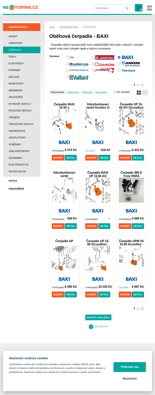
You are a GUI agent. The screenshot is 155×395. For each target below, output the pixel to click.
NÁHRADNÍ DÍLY (69, 26)
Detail (70, 157)
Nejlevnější (73, 92)
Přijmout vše (130, 367)
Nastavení (130, 378)
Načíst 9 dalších (98, 317)
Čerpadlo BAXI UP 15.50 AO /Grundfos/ (97, 174)
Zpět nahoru (101, 327)
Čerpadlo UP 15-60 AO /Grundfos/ (131, 106)
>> (142, 84)
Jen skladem (123, 92)
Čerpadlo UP (64, 241)
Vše (72, 57)
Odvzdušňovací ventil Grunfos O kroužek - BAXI (97, 106)
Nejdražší (87, 92)
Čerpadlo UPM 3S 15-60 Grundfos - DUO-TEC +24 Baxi (131, 242)
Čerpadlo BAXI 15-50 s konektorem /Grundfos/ (64, 106)
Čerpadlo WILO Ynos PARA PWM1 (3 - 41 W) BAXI (131, 174)
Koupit (58, 157)
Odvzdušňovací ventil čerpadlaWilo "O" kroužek (64, 174)
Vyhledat (127, 8)
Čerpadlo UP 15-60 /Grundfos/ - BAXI (97, 242)
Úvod (52, 26)
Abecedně (100, 92)
